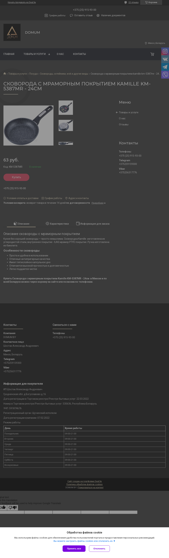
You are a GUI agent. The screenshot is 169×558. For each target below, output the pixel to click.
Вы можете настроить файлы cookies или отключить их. (83, 541)
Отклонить (99, 548)
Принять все (74, 548)
